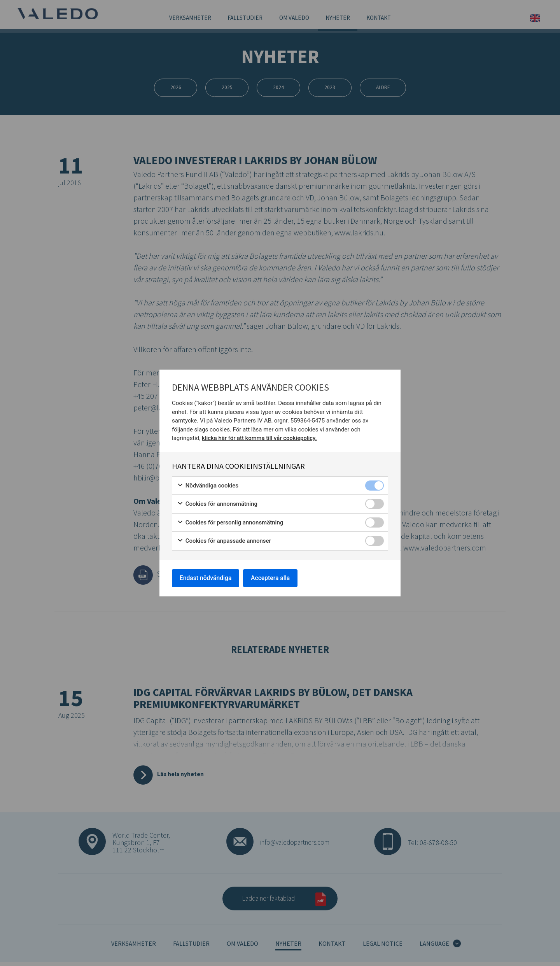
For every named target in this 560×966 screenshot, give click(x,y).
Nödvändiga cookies (207, 485)
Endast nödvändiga (206, 577)
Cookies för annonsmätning (217, 503)
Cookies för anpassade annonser (224, 540)
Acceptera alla (273, 577)
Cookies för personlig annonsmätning (230, 522)
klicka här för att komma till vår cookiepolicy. (260, 437)
